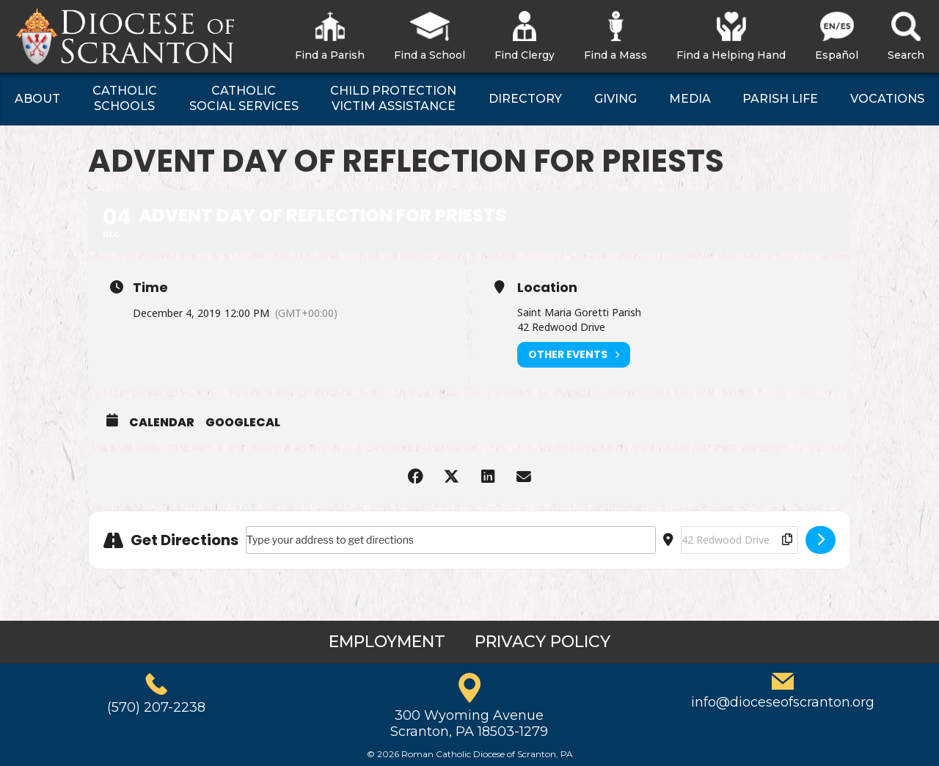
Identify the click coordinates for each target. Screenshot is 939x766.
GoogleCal (242, 422)
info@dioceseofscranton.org (782, 702)
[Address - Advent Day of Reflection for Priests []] (451, 540)
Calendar (161, 422)
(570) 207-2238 (156, 707)
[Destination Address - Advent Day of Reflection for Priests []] (739, 540)
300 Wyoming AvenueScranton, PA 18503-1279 (469, 723)
